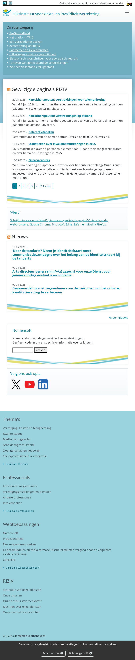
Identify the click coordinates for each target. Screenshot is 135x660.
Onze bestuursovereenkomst (22, 601)
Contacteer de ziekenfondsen (29, 50)
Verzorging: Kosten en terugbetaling (27, 428)
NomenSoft (10, 533)
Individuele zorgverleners (20, 486)
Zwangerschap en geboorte (21, 450)
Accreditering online (23, 46)
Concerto (9, 560)
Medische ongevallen (17, 439)
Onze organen (12, 595)
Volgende (45, 186)
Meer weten (53, 653)
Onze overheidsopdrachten (21, 612)
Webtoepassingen (21, 524)
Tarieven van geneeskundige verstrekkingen (38, 63)
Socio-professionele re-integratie (25, 456)
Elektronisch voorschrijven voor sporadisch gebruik (43, 58)
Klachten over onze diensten (22, 606)
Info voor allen (12, 503)
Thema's (11, 419)
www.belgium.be (115, 3)
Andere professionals (17, 497)
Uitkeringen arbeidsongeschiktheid (32, 54)
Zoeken (40, 350)
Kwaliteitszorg (12, 434)
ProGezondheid (19, 33)
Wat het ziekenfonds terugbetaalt (31, 67)
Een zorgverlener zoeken (25, 41)
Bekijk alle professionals (20, 511)
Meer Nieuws (119, 317)
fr (10, 3)
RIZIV (8, 581)
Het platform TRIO (21, 37)
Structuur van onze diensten (22, 590)
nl (5, 3)
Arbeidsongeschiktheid (18, 445)
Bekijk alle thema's (17, 464)
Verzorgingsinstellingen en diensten (27, 492)
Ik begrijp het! (80, 653)
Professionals (16, 477)
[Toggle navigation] (127, 12)
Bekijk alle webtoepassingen (22, 567)
